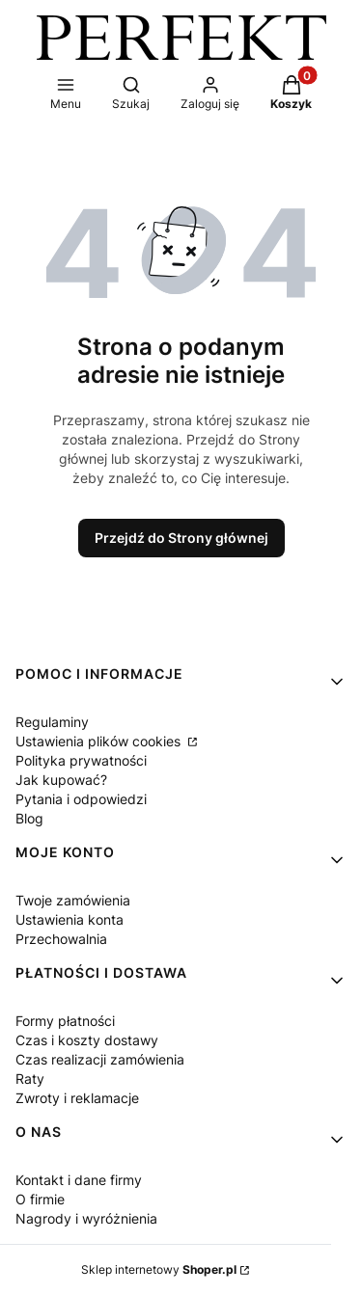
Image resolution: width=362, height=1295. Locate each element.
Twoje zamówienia (72, 900)
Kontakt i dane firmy (78, 1180)
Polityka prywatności (81, 760)
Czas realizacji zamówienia (99, 1059)
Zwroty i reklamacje (77, 1098)
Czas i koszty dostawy (86, 1040)
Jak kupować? (61, 779)
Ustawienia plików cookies (99, 741)
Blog (29, 818)
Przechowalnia (61, 939)
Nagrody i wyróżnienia (86, 1218)
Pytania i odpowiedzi (81, 799)
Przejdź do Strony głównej (181, 537)
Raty (29, 1078)
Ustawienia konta (69, 919)
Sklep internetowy (159, 1269)
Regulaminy (52, 722)
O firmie (40, 1199)
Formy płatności (65, 1020)
